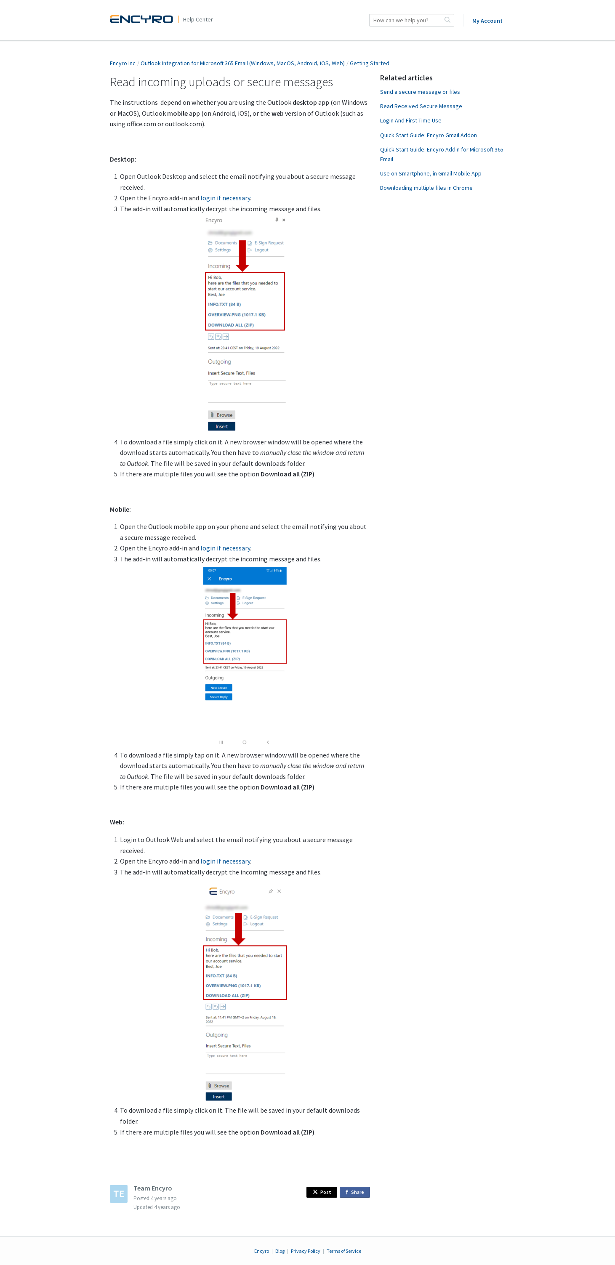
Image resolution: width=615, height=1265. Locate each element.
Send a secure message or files (420, 92)
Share (356, 1192)
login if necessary (225, 198)
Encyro (261, 1251)
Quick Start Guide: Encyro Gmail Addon (428, 135)
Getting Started (369, 63)
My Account (487, 20)
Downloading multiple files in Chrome (426, 187)
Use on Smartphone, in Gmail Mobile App (431, 173)
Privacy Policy (305, 1251)
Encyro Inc (123, 63)
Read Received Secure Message (421, 106)
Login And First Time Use (411, 120)
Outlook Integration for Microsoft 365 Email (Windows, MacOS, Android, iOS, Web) (243, 63)
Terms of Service (344, 1251)
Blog (280, 1251)
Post (322, 1192)
